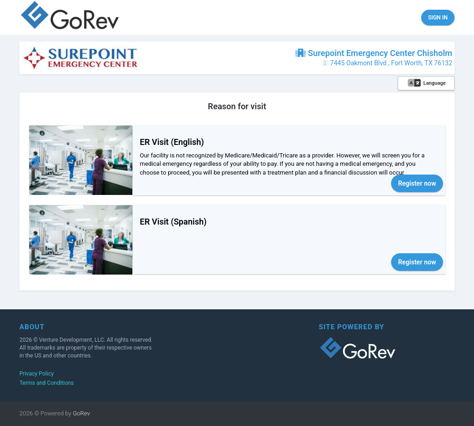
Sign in (438, 17)
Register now (417, 183)
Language (427, 83)
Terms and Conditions (46, 383)
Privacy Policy (36, 373)
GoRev (80, 413)
